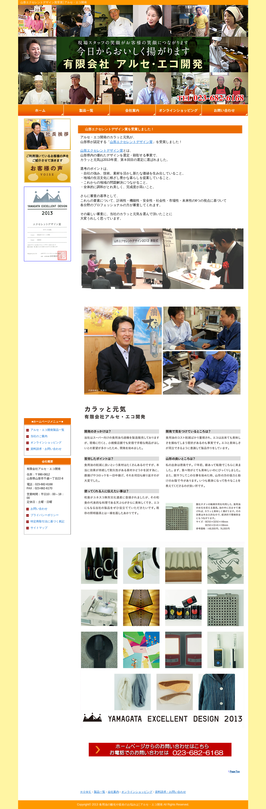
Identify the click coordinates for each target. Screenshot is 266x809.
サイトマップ (39, 527)
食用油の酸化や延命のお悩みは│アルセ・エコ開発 (131, 804)
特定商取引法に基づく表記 (47, 521)
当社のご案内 (39, 436)
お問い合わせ (39, 508)
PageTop (235, 771)
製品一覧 (99, 792)
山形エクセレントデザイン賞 (131, 142)
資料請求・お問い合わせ (46, 449)
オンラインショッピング (46, 442)
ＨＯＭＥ (85, 792)
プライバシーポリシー (45, 515)
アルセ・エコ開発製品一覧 (47, 429)
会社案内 (113, 792)
